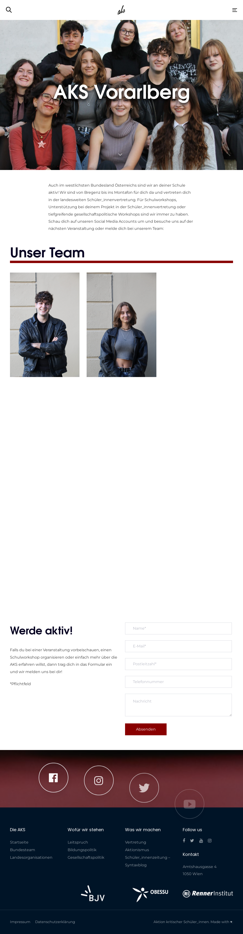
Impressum (20, 922)
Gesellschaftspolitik (86, 857)
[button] (9, 10)
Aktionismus (137, 850)
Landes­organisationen (31, 857)
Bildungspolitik (82, 850)
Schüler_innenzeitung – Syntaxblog (147, 861)
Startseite (19, 842)
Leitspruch (78, 842)
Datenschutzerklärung (55, 922)
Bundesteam (22, 850)
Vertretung (135, 842)
